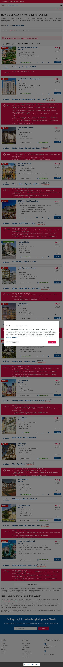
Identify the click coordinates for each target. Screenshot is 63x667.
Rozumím (52, 342)
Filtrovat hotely (31, 664)
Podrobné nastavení (12, 342)
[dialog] (31, 333)
